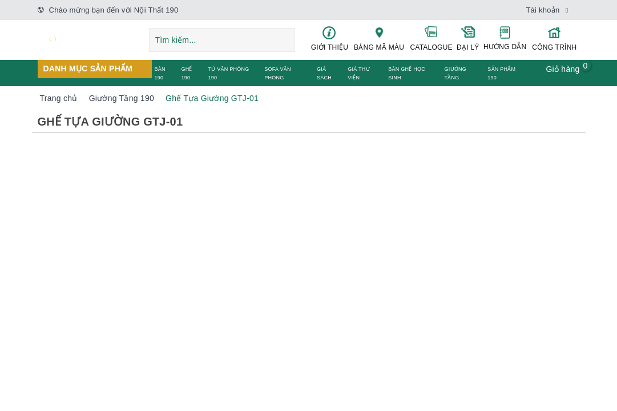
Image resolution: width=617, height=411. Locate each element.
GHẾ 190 (186, 73)
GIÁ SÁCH (324, 73)
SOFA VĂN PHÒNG (277, 73)
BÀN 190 (160, 73)
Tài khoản (542, 10)
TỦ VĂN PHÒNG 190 (228, 73)
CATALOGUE (431, 38)
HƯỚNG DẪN (505, 38)
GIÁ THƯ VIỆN (359, 73)
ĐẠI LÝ (468, 38)
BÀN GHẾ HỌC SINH (406, 73)
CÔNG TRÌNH (554, 38)
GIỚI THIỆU (330, 38)
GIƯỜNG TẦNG (456, 73)
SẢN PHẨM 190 (501, 73)
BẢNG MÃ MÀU (378, 38)
